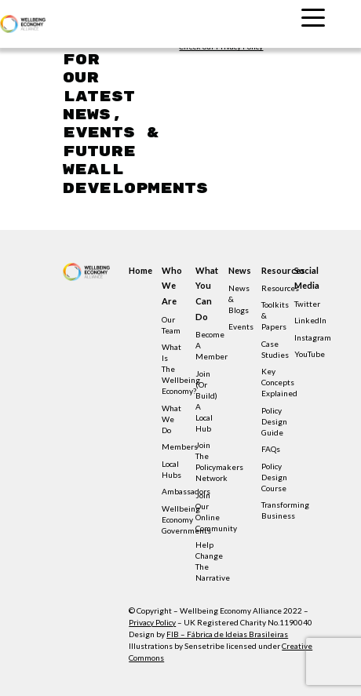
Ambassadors (186, 491)
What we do (171, 419)
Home (139, 270)
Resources (271, 270)
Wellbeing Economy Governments (186, 519)
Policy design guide (274, 421)
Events (240, 326)
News (238, 270)
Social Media (304, 278)
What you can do (205, 293)
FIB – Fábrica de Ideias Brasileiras (227, 634)
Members (180, 446)
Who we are (172, 286)
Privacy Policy (152, 622)
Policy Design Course (274, 477)
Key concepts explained (279, 382)
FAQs (270, 449)
